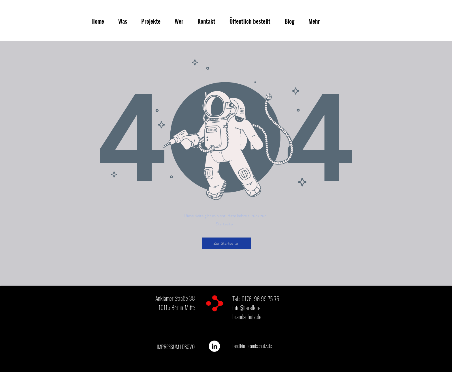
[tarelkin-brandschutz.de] (252, 346)
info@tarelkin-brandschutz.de (246, 312)
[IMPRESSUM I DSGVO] (175, 347)
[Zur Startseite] (226, 243)
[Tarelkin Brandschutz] (214, 346)
